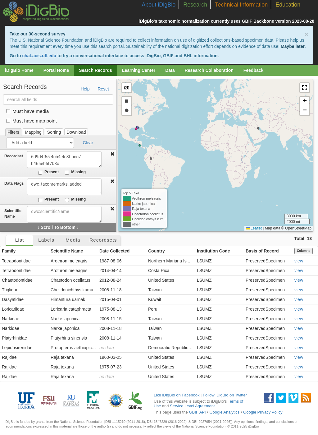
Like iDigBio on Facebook (176, 395)
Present (48, 172)
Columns (303, 250)
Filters (13, 132)
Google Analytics (224, 412)
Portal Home (56, 70)
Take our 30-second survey (37, 33)
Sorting (54, 132)
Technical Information (241, 5)
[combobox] (64, 214)
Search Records (95, 70)
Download (76, 132)
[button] (304, 87)
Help (85, 88)
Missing (75, 172)
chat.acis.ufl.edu (39, 55)
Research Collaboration (209, 70)
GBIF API (197, 412)
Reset (103, 88)
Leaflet (254, 228)
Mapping (33, 132)
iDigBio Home (19, 70)
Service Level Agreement (192, 406)
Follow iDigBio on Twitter (225, 395)
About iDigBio (158, 5)
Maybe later (293, 46)
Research (195, 5)
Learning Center (138, 70)
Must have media (27, 111)
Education (287, 5)
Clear (88, 142)
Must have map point (31, 120)
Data (170, 70)
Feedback (253, 70)
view (298, 260)
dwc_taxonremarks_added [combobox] (64, 186)
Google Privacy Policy (262, 412)
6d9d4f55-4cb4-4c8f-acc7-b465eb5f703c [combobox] (64, 159)
